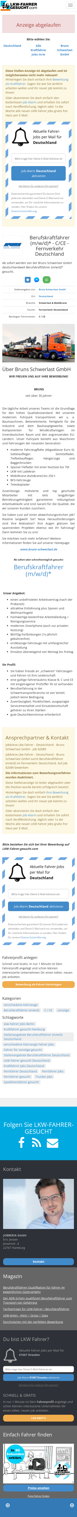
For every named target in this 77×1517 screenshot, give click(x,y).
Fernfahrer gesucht (17, 1077)
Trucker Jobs (44, 1077)
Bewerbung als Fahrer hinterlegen (39, 984)
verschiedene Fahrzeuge (21, 1005)
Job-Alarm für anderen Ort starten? (38, 186)
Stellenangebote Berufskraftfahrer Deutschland (36, 1055)
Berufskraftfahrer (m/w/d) (21, 1010)
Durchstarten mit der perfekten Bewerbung (33, 1322)
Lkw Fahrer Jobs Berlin (19, 1024)
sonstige (63, 1010)
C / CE (48, 1010)
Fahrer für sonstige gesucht (23, 1050)
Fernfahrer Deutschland (20, 1071)
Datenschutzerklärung (24, 211)
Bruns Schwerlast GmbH (52, 289)
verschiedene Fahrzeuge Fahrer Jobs (29, 1044)
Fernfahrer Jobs (52, 1071)
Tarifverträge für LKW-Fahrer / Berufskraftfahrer (36, 1309)
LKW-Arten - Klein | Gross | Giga (25, 1315)
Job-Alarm (29, 102)
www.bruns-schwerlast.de (38, 549)
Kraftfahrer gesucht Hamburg (24, 1029)
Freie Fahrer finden (38, 1496)
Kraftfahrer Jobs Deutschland (24, 1066)
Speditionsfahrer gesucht (21, 1082)
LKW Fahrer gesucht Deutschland (27, 1060)
